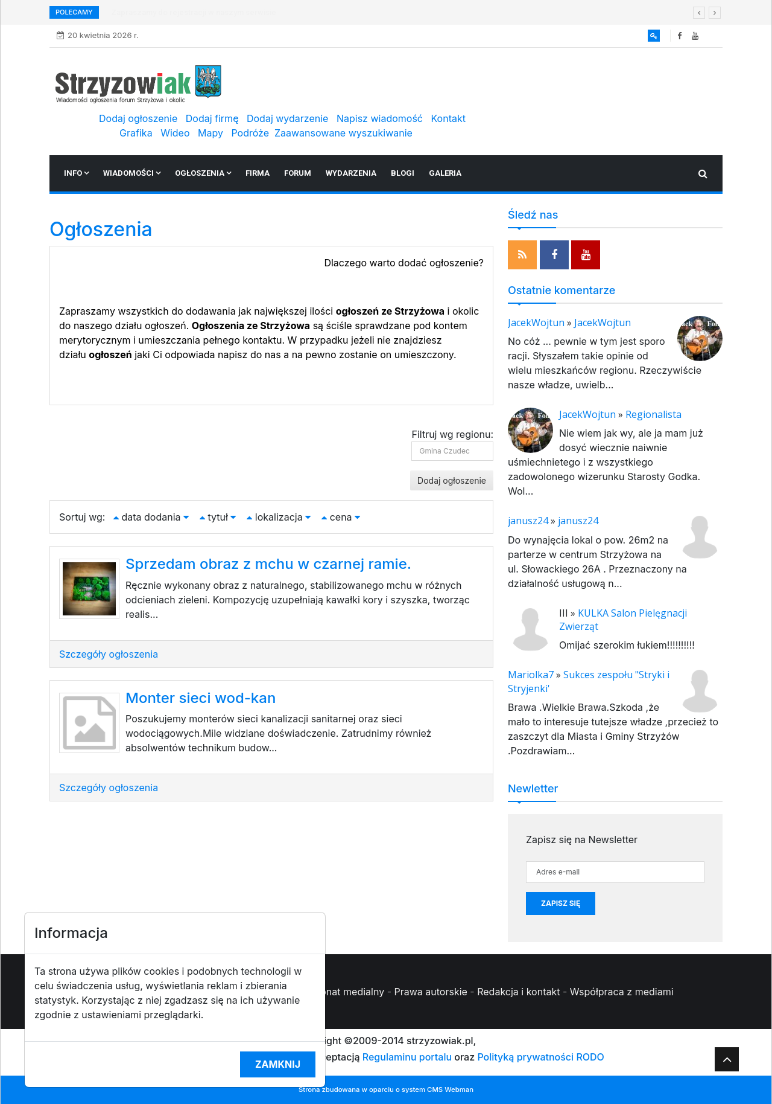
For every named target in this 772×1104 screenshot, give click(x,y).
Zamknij (277, 1064)
